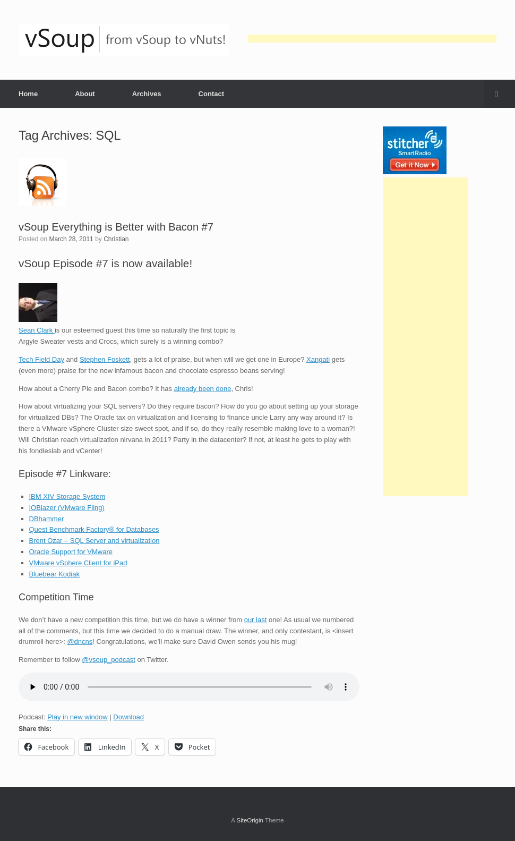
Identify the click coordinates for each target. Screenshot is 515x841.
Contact (211, 94)
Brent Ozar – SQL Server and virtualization (94, 541)
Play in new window (77, 717)
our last (255, 620)
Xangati (318, 359)
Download (128, 717)
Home (28, 94)
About (85, 94)
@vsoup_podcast (108, 660)
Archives (146, 94)
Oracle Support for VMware (71, 552)
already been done (202, 389)
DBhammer (46, 519)
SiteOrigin (249, 820)
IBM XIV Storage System (67, 496)
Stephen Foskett (105, 359)
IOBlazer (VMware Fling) (67, 508)
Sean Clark (37, 330)
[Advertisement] (372, 39)
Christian (116, 239)
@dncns (79, 641)
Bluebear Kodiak (54, 574)
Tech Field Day (41, 359)
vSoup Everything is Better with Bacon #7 (116, 227)
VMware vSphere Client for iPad (78, 563)
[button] (499, 94)
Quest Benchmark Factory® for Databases (94, 529)
